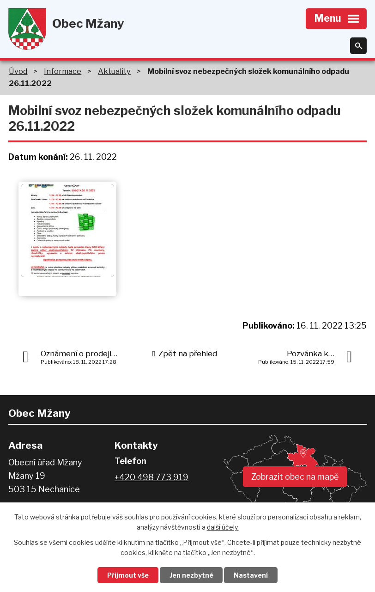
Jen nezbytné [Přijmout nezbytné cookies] (191, 575)
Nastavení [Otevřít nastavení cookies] (251, 575)
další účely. (223, 527)
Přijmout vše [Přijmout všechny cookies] (128, 575)
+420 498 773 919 (151, 477)
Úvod (18, 71)
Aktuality (114, 71)
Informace (62, 71)
